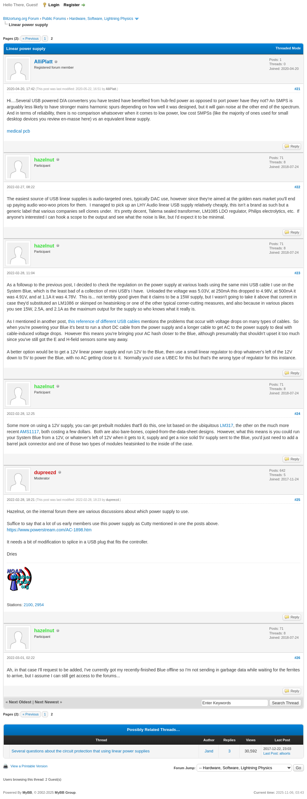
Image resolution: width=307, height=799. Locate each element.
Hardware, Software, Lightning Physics (101, 18)
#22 (297, 187)
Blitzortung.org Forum (21, 18)
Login (53, 4)
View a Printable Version (29, 766)
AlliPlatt (43, 61)
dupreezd (112, 500)
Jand (209, 751)
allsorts (284, 753)
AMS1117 (29, 431)
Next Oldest (20, 702)
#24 (297, 413)
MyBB (27, 792)
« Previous (31, 38)
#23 (297, 273)
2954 (39, 604)
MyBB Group (65, 792)
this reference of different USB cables (104, 321)
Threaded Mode (288, 48)
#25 (297, 500)
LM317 (226, 425)
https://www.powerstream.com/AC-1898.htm (49, 529)
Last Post (270, 753)
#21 (297, 89)
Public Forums (54, 18)
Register (72, 4)
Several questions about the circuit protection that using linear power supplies (80, 751)
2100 (28, 604)
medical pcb (18, 131)
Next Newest (47, 702)
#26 (297, 658)
